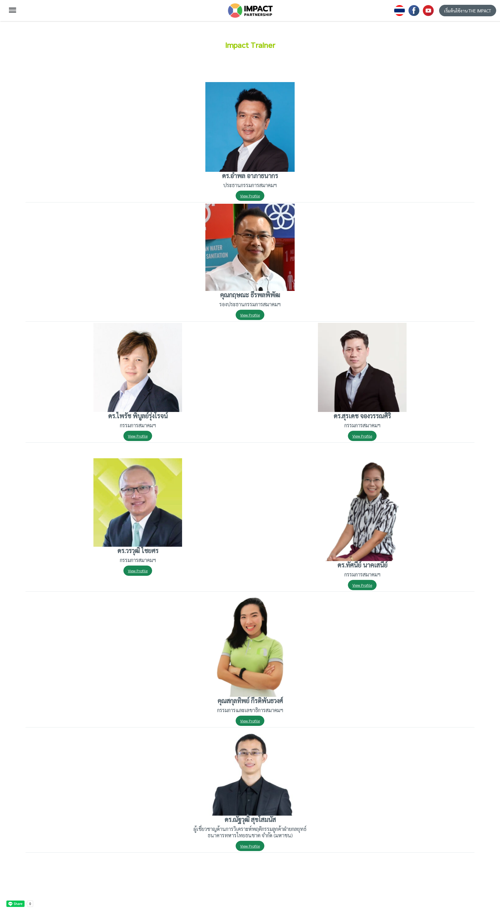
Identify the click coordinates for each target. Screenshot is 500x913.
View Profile (250, 195)
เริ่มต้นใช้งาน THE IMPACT (467, 10)
